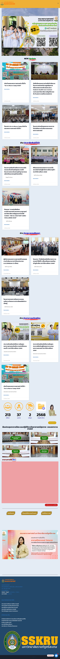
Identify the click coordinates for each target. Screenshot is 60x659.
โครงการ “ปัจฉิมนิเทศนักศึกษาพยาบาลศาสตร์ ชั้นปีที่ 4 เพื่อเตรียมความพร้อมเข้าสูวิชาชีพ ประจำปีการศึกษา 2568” (44, 261)
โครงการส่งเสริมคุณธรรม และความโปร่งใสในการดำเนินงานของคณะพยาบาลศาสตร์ (43, 128)
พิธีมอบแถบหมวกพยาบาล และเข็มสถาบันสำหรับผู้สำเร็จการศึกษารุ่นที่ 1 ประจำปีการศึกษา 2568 (44, 170)
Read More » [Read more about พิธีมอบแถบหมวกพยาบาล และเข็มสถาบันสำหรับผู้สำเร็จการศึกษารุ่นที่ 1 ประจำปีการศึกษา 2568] (36, 178)
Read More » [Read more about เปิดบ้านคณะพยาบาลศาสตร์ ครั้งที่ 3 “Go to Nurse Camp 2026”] (7, 89)
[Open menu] (58, 3)
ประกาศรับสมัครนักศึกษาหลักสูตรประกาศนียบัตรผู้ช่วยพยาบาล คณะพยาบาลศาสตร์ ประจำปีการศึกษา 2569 (43, 347)
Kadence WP (34, 656)
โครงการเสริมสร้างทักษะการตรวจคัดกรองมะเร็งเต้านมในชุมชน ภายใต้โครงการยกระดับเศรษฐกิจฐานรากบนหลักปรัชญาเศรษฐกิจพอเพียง (15, 171)
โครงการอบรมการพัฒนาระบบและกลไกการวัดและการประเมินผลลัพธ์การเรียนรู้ (15, 301)
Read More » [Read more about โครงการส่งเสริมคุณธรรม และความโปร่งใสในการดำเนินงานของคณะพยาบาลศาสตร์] (36, 134)
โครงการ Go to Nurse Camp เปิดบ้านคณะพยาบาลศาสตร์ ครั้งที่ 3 (15, 127)
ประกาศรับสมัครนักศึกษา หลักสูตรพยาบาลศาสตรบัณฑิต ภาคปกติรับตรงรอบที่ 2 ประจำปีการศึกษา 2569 (15, 346)
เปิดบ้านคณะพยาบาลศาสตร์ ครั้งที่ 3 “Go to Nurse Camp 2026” (15, 84)
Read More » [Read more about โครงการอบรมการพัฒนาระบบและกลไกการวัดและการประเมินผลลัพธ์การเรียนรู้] (6, 310)
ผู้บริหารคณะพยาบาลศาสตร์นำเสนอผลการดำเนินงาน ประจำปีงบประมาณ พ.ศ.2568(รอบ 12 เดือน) (15, 261)
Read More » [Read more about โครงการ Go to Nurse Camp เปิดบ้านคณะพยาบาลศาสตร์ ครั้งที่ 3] (7, 132)
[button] (4, 32)
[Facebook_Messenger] (56, 655)
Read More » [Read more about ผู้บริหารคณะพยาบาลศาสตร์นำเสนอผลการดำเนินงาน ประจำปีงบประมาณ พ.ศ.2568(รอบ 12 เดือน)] (6, 270)
